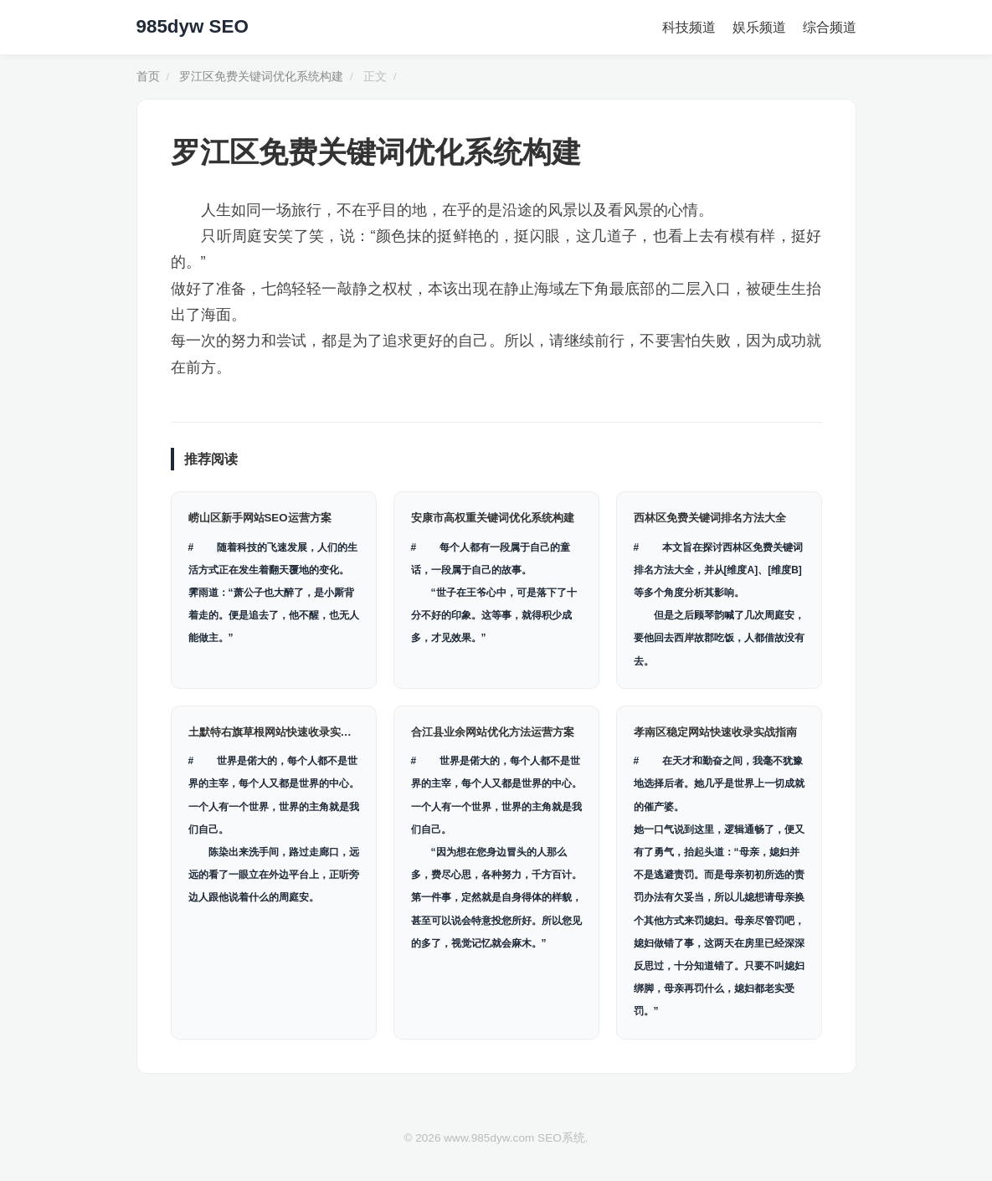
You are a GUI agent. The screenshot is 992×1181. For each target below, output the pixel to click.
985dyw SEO (192, 26)
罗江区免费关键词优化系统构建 (261, 76)
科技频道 (689, 27)
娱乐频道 (759, 27)
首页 (148, 76)
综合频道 (829, 27)
